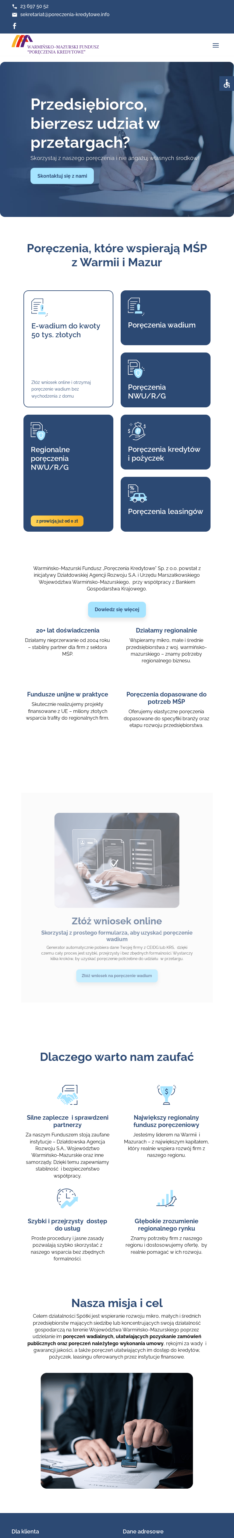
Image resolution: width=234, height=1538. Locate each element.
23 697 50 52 (34, 6)
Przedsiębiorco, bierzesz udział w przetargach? (95, 131)
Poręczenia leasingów (158, 494)
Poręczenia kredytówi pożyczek (157, 444)
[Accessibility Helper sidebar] (226, 83)
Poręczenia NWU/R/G (142, 391)
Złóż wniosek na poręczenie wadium (117, 946)
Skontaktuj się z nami (62, 183)
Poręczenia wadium (155, 333)
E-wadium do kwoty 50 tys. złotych (72, 338)
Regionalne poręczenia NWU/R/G (59, 448)
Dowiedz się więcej (117, 609)
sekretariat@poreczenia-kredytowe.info (64, 14)
